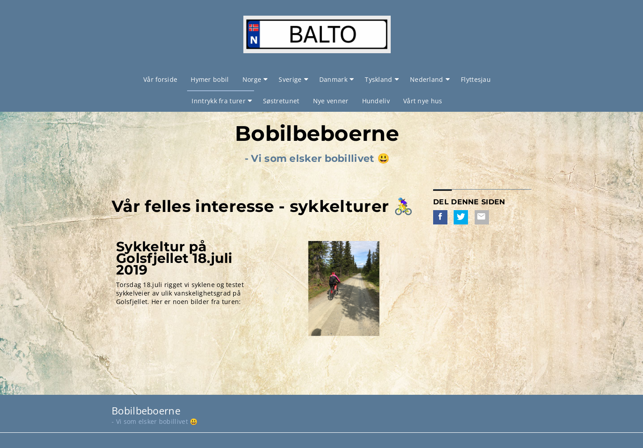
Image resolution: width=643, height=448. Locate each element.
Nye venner (331, 101)
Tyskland (378, 79)
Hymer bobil (210, 79)
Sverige (290, 79)
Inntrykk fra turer (218, 101)
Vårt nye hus (423, 101)
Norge (252, 79)
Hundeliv (376, 101)
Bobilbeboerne (317, 133)
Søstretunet (281, 101)
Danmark (333, 79)
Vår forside (160, 79)
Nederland (426, 79)
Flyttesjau (476, 79)
